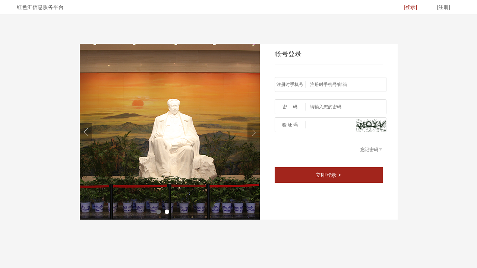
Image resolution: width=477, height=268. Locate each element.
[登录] (410, 7)
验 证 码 (290, 124)
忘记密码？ (371, 149)
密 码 (290, 106)
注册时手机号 (290, 84)
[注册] (443, 7)
